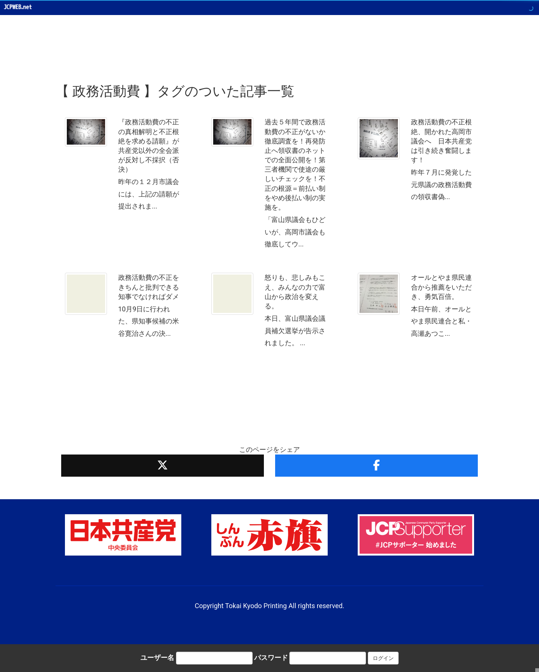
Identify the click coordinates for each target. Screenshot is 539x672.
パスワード (271, 657)
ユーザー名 (157, 657)
